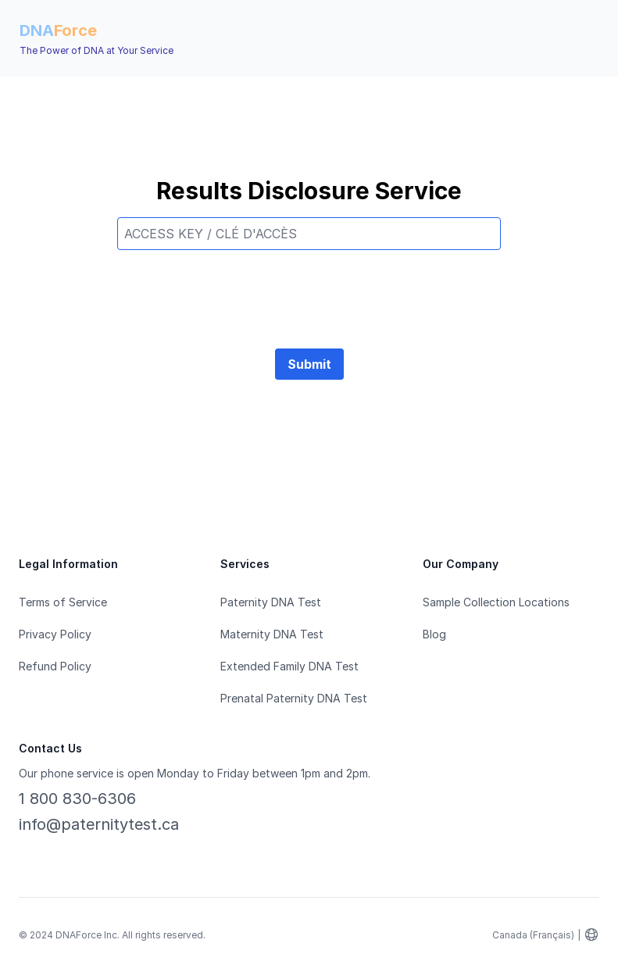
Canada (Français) (533, 935)
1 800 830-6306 (77, 798)
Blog (434, 634)
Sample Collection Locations (496, 602)
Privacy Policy (55, 634)
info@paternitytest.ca (99, 824)
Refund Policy (55, 666)
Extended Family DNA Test (289, 666)
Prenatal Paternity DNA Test (293, 698)
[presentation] (309, 293)
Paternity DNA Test (270, 602)
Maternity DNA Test (271, 634)
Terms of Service (63, 602)
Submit (309, 364)
